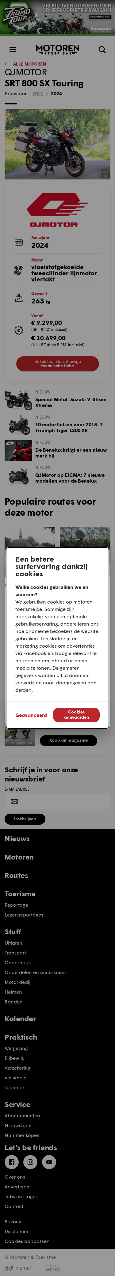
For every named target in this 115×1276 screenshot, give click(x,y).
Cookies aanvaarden (76, 714)
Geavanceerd (31, 715)
